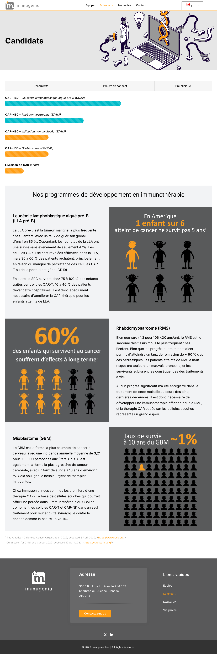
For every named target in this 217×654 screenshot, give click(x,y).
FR (190, 5)
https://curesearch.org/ (98, 542)
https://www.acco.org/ (111, 537)
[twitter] (105, 634)
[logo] (22, 2)
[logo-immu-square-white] (38, 571)
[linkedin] (111, 634)
